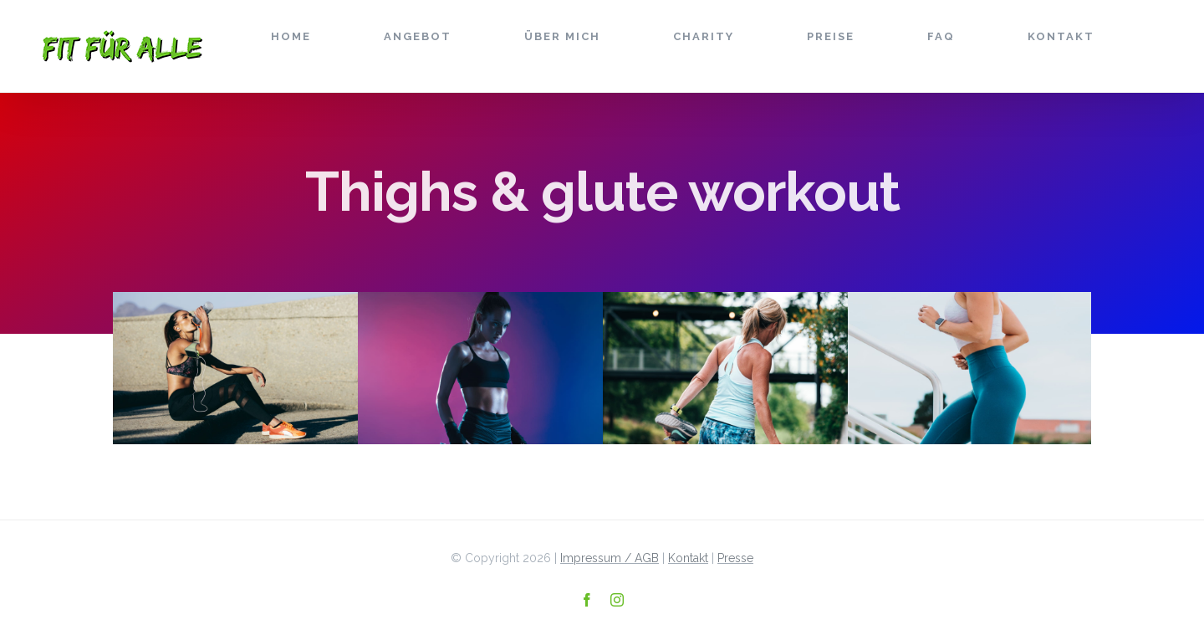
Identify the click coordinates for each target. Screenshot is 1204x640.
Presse (735, 558)
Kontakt (688, 558)
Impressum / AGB (609, 558)
